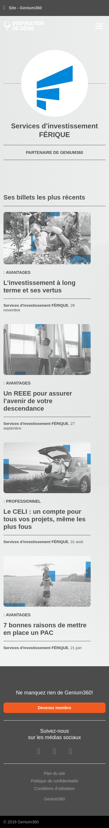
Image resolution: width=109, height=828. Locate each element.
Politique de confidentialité (54, 781)
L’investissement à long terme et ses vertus (39, 286)
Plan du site (54, 773)
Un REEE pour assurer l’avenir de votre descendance (37, 401)
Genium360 (54, 799)
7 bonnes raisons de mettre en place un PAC (45, 629)
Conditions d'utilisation (54, 788)
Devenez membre (54, 707)
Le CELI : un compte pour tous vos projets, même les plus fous (44, 519)
